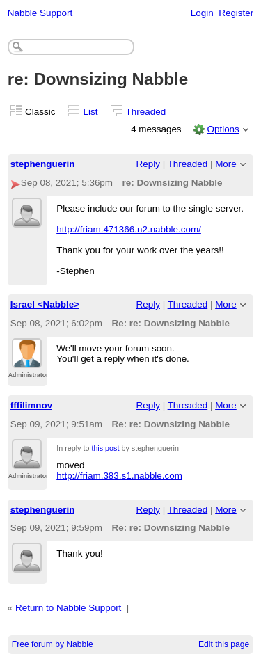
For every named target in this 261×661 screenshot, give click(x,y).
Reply (148, 164)
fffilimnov (31, 405)
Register (236, 13)
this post (105, 448)
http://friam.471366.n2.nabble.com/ (128, 229)
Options (223, 129)
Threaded (146, 111)
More (226, 164)
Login (202, 13)
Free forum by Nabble (52, 644)
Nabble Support (40, 13)
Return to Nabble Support (68, 608)
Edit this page (223, 644)
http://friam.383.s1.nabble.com (119, 475)
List (91, 111)
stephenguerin (42, 164)
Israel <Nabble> (44, 304)
